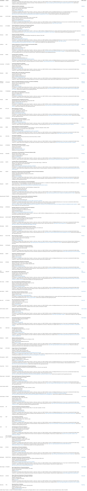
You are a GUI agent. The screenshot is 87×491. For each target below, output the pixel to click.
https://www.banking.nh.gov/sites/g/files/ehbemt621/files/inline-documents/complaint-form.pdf (64, 268)
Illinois (82, 118)
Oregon (82, 348)
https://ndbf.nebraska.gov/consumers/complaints (71, 251)
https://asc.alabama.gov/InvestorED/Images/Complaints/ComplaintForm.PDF (59, 2)
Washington (83, 457)
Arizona (82, 25)
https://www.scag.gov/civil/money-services (22, 390)
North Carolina (83, 308)
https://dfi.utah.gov (18, 431)
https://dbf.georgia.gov (19, 102)
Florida (82, 91)
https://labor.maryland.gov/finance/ (21, 190)
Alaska (82, 16)
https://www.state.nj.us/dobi (20, 286)
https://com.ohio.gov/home (19, 332)
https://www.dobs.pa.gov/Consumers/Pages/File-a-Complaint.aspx (33, 354)
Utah (82, 426)
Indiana (82, 127)
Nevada (82, 262)
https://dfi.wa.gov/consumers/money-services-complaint (24, 461)
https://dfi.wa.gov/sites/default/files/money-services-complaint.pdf (63, 453)
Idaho (82, 108)
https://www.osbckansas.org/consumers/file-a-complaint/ (66, 142)
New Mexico (83, 291)
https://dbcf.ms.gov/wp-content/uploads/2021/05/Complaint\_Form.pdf (24, 224)
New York (83, 300)
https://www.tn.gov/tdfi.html (20, 411)
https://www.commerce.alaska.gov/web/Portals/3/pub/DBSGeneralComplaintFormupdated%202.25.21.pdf (30, 14)
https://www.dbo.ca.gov (19, 48)
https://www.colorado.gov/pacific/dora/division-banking (24, 59)
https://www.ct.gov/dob (19, 68)
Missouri (82, 235)
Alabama (83, 6)
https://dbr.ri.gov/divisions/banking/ (21, 380)
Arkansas (83, 34)
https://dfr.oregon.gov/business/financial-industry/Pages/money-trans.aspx (28, 352)
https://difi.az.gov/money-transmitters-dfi (22, 29)
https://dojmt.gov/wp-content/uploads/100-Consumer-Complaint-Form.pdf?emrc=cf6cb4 (46, 242)
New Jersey (83, 281)
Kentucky (83, 153)
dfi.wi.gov (16, 479)
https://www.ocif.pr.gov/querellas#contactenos (20, 363)
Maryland (83, 183)
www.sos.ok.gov (18, 342)
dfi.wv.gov (17, 470)
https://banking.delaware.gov (20, 77)
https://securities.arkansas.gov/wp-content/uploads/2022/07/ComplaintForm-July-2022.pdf (38, 32)
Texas (82, 416)
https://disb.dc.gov (18, 86)
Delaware (83, 73)
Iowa (82, 136)
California (83, 44)
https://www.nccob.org (19, 312)
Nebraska (83, 253)
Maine (82, 171)
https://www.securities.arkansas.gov (21, 38)
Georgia (82, 99)
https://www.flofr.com (18, 95)
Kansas (82, 145)
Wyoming (83, 484)
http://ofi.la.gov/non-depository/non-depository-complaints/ (59, 159)
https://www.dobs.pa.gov (19, 360)
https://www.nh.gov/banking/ (20, 276)
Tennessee (83, 406)
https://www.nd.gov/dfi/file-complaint (58, 314)
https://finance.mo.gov (19, 240)
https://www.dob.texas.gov (19, 421)
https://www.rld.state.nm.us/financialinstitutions (23, 295)
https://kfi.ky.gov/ (18, 156)
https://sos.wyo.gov (18, 488)
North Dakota (83, 317)
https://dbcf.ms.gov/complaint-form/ (60, 223)
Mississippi (83, 226)
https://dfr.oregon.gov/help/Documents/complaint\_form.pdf (59, 344)
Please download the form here (48, 61)
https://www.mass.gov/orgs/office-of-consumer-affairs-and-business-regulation (28, 200)
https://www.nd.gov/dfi (19, 322)
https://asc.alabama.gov (19, 10)
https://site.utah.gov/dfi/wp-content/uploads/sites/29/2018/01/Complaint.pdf (62, 423)
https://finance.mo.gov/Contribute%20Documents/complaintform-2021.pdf (57, 232)
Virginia (82, 447)
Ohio (82, 327)
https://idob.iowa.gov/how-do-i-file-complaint (65, 133)
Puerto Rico (83, 366)
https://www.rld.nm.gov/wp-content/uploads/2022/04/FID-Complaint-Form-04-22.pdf (64, 288)
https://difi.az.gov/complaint (57, 23)
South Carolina (84, 386)
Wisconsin (83, 475)
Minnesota (83, 217)
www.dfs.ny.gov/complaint (31, 297)
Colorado (83, 54)
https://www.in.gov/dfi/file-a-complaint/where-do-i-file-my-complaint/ (62, 124)
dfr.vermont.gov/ (18, 441)
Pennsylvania (83, 357)
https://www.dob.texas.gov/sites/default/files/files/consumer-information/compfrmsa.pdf (60, 413)
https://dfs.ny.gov (18, 304)
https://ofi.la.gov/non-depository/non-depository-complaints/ (25, 165)
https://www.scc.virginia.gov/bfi (20, 451)
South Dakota (83, 396)
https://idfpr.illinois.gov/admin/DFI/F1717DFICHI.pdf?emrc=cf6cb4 (59, 115)
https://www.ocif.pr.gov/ (19, 370)
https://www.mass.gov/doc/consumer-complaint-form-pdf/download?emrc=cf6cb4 (61, 192)
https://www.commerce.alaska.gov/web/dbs (22, 20)
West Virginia (83, 466)
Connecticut (83, 64)
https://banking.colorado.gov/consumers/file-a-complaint (55, 51)
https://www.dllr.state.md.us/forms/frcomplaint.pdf (64, 178)
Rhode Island (83, 376)
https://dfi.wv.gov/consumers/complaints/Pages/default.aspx (22, 465)
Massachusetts (84, 196)
